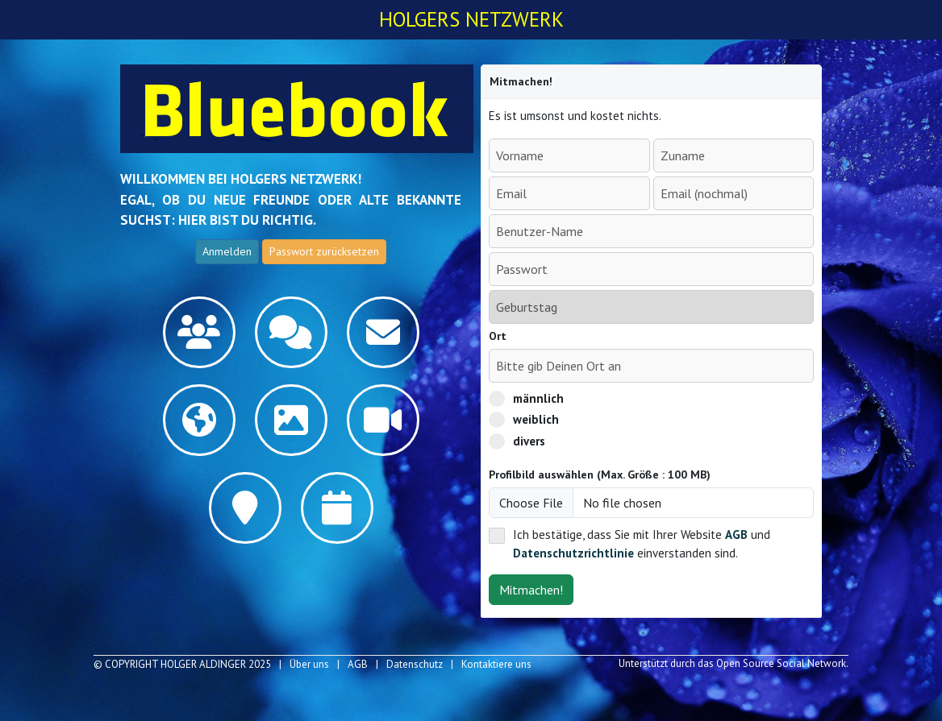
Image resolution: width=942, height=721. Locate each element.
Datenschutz (414, 664)
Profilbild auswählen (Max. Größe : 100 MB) (600, 474)
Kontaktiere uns (496, 664)
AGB (736, 534)
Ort (497, 336)
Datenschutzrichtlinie (573, 553)
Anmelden (227, 251)
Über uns (309, 664)
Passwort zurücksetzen (324, 251)
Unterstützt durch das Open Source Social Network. (733, 663)
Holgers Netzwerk (471, 19)
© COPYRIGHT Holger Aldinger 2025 (182, 664)
